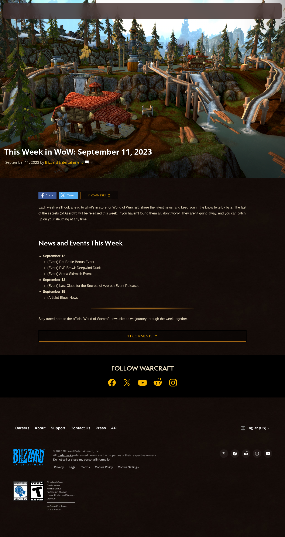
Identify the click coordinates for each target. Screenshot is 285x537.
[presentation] (16, 11)
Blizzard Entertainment (64, 162)
